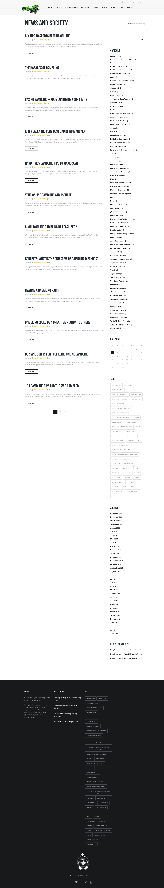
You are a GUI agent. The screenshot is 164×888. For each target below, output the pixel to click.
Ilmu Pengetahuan (117, 146)
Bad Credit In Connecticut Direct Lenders (126, 60)
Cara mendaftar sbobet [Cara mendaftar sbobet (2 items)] (119, 399)
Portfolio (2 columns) (118, 223)
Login (126, 2)
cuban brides (115, 102)
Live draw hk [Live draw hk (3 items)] (116, 463)
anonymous (114, 56)
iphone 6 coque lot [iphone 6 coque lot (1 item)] (134, 440)
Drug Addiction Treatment (120, 113)
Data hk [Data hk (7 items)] (138, 426)
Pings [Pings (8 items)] (128, 473)
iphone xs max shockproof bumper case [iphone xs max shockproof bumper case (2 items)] (124, 454)
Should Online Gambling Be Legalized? (51, 227)
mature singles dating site (120, 194)
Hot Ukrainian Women (118, 143)
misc (112, 197)
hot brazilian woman (118, 135)
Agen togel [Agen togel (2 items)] (128, 385)
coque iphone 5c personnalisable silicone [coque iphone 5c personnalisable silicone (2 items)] (125, 417)
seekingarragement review (120, 259)
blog (112, 77)
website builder (116, 303)
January (115, 553)
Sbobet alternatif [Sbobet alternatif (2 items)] (118, 482)
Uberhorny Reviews (117, 281)
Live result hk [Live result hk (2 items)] (128, 463)
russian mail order (117, 255)
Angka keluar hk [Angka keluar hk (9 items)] (117, 389)
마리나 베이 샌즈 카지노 (119, 328)
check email (114, 88)
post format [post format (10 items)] (116, 477)
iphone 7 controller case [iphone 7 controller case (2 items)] (120, 445)
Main (112, 179)
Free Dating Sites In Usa (119, 124)
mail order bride (116, 164)
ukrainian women (116, 292)
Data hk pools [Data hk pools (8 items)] (116, 431)
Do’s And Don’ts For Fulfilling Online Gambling (56, 354)
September (116, 524)
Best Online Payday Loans (120, 70)
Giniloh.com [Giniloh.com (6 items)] (130, 431)
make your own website (119, 183)
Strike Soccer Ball (130, 658)
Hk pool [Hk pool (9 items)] (123, 436)
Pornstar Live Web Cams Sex (121, 219)
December (116, 513)
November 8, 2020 (39, 199)
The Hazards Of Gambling (42, 67)
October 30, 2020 (39, 390)
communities (115, 95)
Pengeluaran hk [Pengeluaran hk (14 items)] (117, 473)
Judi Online (114, 157)
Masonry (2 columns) (118, 186)
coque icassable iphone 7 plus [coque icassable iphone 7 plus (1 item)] (121, 408)
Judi (111, 153)
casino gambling (116, 84)
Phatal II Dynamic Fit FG (133, 654)
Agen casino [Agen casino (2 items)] (116, 385)
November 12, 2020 (40, 40)
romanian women (117, 241)
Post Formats (115, 230)
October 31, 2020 (39, 326)
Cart (122, 7)
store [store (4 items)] (124, 486)
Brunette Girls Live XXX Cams (121, 81)
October (115, 521)
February (115, 550)
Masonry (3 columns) (118, 190)
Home (50, 7)
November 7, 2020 (39, 231)
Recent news (115, 237)
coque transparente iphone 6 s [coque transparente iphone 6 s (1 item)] (122, 426)
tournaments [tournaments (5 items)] (116, 496)
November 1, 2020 (39, 262)
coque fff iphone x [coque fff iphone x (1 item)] (118, 403)
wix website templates (119, 317)
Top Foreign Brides (117, 277)
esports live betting (117, 117)
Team (96, 7)
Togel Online (115, 274)
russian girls (114, 252)
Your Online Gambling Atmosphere (48, 195)
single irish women (117, 263)
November (116, 517)
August (115, 528)
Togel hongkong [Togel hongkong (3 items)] (132, 491)
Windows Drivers (117, 314)
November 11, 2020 (40, 71)
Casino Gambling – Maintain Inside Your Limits (56, 99)
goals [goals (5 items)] (114, 436)
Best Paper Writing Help (119, 73)
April (114, 542)
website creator (116, 306)
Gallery (113, 128)
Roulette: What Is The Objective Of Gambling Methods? (61, 258)
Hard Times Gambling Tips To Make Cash (51, 163)
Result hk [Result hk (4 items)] (128, 477)
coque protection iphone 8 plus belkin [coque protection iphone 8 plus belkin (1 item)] (124, 422)
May (114, 539)
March (114, 546)
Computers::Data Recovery (120, 99)
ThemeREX (73, 876)
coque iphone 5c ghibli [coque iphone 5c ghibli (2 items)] (119, 413)
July (113, 531)
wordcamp (28, 40)
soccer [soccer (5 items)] (130, 482)
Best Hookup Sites (117, 66)
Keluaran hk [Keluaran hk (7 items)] (126, 459)
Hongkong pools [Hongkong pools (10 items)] (118, 440)
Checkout (131, 7)
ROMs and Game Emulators (120, 244)
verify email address (118, 299)
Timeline (113, 270)
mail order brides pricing (119, 172)
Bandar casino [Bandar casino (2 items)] (136, 394)
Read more (31, 53)
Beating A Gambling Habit (42, 290)
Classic (113, 92)
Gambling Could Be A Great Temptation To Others (57, 322)
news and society (116, 204)
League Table (86, 7)
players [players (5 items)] (136, 473)
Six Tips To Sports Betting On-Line (47, 36)
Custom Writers (116, 106)
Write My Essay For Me (119, 321)
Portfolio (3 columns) (118, 226)
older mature (115, 208)
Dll (111, 110)
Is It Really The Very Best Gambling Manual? (55, 131)
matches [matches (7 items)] (115, 468)
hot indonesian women (119, 139)
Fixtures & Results (71, 7)
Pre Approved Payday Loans (121, 234)
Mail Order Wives (117, 175)
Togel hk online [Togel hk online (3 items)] (117, 491)
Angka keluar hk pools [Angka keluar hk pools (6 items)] (119, 394)
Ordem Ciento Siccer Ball (133, 650)
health (112, 132)
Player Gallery (115, 215)
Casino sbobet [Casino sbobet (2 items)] (136, 399)
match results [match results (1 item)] (126, 468)
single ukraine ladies (118, 266)
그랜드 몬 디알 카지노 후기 (120, 325)
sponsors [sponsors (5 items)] (115, 486)
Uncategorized (116, 295)
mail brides (114, 161)
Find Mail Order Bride (118, 121)
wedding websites (117, 310)
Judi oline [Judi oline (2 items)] (115, 459)
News (104, 7)
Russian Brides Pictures (119, 248)
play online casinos (117, 212)
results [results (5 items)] (137, 477)
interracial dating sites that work (122, 150)
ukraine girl (114, 284)
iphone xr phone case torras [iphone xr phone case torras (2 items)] (121, 449)
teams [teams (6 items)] (132, 486)
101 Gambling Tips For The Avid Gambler (52, 386)
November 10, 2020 (40, 103)
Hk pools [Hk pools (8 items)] (133, 436)
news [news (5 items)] (136, 468)
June (114, 535)
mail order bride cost (118, 168)
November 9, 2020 (39, 135)
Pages (58, 7)
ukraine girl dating (117, 288)
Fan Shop (113, 7)
